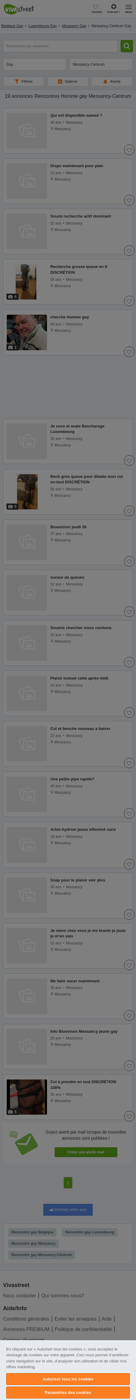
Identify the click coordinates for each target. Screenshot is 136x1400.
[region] (68, 1370)
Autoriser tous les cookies (68, 1379)
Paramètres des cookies (68, 1392)
